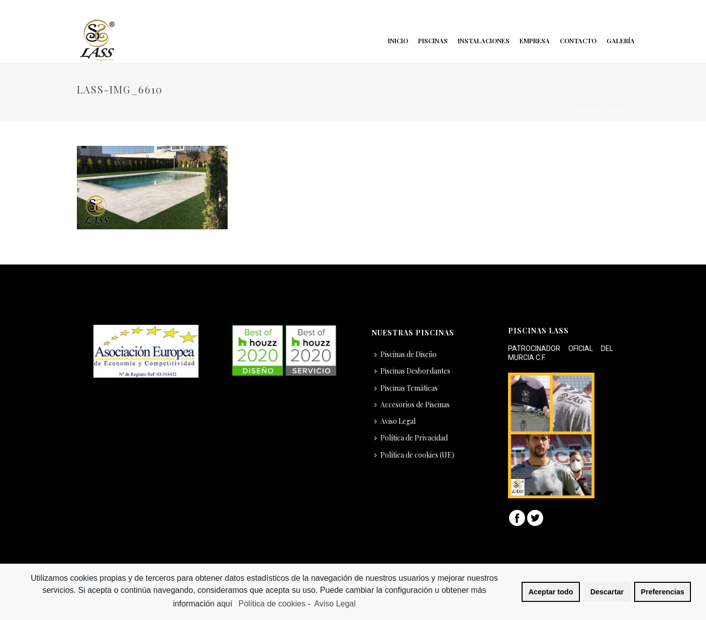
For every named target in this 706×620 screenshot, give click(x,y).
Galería (621, 40)
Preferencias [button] (662, 592)
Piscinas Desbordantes (412, 371)
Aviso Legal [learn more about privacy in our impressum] (334, 603)
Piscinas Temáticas (406, 388)
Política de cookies (272, 603)
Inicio (398, 40)
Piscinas (433, 40)
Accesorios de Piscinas (412, 404)
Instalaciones (484, 40)
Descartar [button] (607, 592)
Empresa (535, 40)
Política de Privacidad (411, 437)
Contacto (578, 40)
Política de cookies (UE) (414, 455)
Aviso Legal (395, 421)
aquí (226, 603)
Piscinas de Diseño (405, 354)
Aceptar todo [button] (551, 592)
